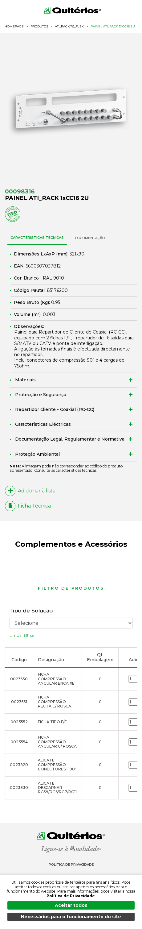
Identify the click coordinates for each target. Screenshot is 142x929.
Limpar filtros (22, 635)
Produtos (39, 26)
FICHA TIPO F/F (52, 722)
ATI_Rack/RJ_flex (69, 26)
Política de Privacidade (71, 865)
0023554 (19, 742)
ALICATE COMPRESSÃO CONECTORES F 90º (57, 764)
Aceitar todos (71, 905)
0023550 (19, 679)
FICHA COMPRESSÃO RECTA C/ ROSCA (54, 701)
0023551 (19, 701)
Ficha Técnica (28, 506)
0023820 (19, 764)
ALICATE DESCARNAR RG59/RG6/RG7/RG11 (57, 787)
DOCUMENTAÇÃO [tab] (90, 238)
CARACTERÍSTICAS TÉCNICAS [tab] (37, 237)
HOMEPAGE (14, 26)
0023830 (19, 787)
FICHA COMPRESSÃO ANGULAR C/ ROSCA (57, 742)
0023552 (19, 722)
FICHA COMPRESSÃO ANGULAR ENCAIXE (56, 679)
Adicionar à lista (30, 491)
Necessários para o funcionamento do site (71, 916)
